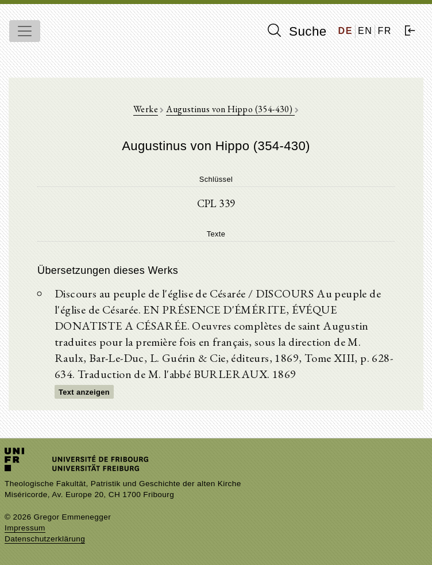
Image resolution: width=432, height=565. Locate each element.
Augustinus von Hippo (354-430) (230, 109)
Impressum (25, 528)
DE (345, 31)
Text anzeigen (84, 392)
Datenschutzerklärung (45, 539)
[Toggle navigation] (24, 31)
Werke (145, 109)
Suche (297, 31)
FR (384, 31)
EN (365, 31)
